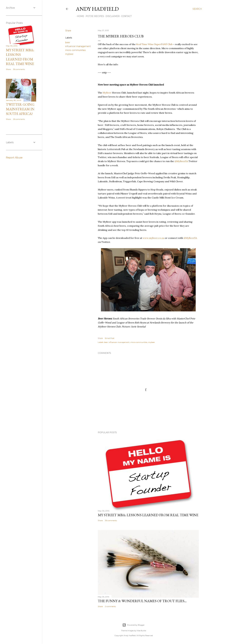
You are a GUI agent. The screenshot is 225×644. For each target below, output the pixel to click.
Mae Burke (141, 630)
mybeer (69, 54)
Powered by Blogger (133, 625)
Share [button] (68, 30)
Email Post (109, 338)
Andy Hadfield (97, 8)
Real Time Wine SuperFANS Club (154, 44)
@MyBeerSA (181, 161)
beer (67, 42)
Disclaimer (112, 16)
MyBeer (107, 92)
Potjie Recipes (94, 16)
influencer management (78, 46)
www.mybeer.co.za (153, 237)
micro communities (75, 50)
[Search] (197, 8)
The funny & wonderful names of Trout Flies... (142, 601)
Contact (125, 16)
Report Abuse (14, 157)
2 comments (110, 606)
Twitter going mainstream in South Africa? (20, 109)
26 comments (19, 119)
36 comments (111, 520)
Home (79, 16)
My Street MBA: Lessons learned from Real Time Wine (148, 515)
